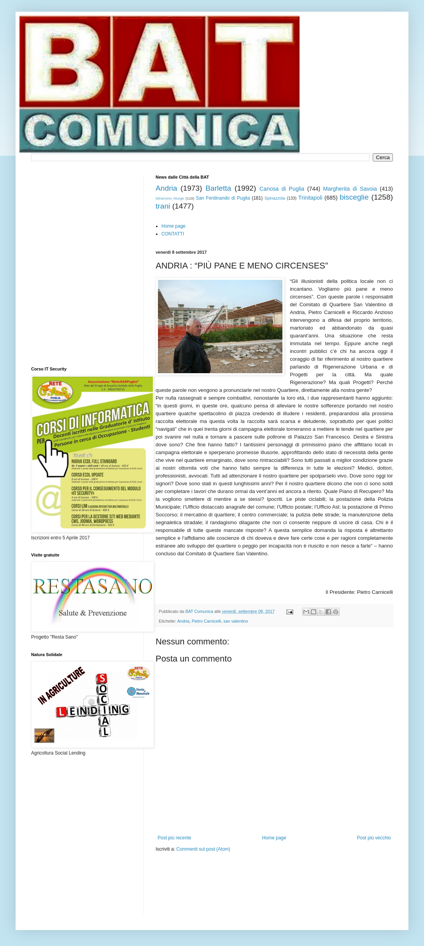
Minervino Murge (170, 198)
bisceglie (354, 197)
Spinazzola (275, 198)
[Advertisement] (187, 888)
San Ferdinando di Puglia (223, 198)
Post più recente (174, 838)
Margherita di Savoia (350, 189)
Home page (173, 226)
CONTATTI (172, 234)
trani (163, 206)
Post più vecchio (374, 838)
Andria (166, 188)
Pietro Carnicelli (206, 621)
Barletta (218, 188)
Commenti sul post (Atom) (203, 849)
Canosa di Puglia (281, 189)
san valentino (235, 621)
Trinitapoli (310, 198)
